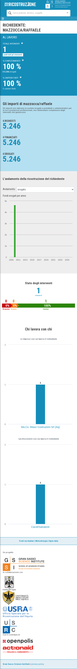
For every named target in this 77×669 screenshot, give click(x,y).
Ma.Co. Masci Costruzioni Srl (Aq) (40, 427)
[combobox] (35, 12)
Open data (53, 541)
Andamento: (9, 189)
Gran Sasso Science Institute (16, 664)
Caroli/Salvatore (40, 526)
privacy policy (37, 664)
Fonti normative (26, 541)
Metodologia (41, 541)
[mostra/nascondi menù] (3, 19)
